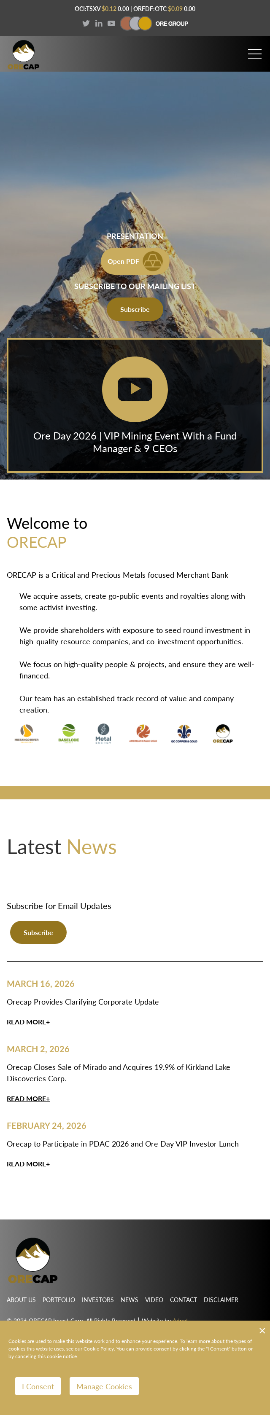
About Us (21, 1299)
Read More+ (28, 1021)
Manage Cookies (104, 1386)
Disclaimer (221, 1299)
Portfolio (59, 1299)
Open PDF (135, 261)
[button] (254, 50)
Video (154, 1299)
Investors (98, 1299)
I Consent (38, 1386)
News (129, 1299)
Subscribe (135, 309)
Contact (183, 1299)
